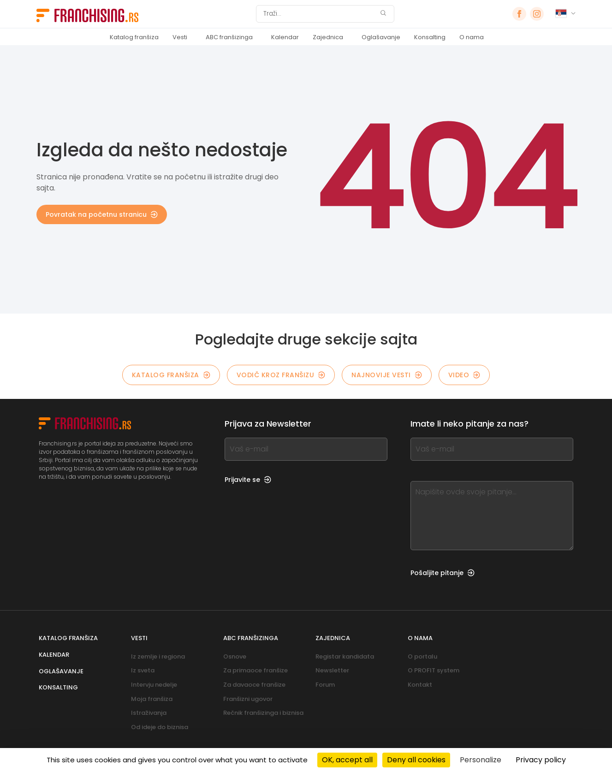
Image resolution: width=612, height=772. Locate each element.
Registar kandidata (344, 656)
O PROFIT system (433, 670)
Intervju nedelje (154, 684)
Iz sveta (142, 670)
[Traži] (319, 14)
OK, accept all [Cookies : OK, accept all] (347, 759)
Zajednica (328, 37)
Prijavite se (248, 479)
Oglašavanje (381, 37)
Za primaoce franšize (255, 670)
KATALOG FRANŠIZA (171, 375)
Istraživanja (148, 712)
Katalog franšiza (134, 37)
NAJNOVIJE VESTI (386, 375)
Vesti (179, 37)
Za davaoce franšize (254, 684)
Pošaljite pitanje (442, 572)
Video (464, 375)
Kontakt (420, 684)
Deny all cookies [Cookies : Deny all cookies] (416, 759)
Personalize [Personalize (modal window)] (480, 759)
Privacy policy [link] (541, 759)
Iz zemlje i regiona (158, 656)
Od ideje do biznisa (159, 727)
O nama (471, 37)
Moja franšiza (151, 699)
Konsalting (430, 37)
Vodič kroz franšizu (281, 375)
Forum (325, 684)
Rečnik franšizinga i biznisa (263, 712)
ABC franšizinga (229, 37)
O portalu (422, 656)
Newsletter (332, 670)
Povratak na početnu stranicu (102, 214)
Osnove (234, 656)
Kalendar (285, 37)
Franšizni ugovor (248, 699)
